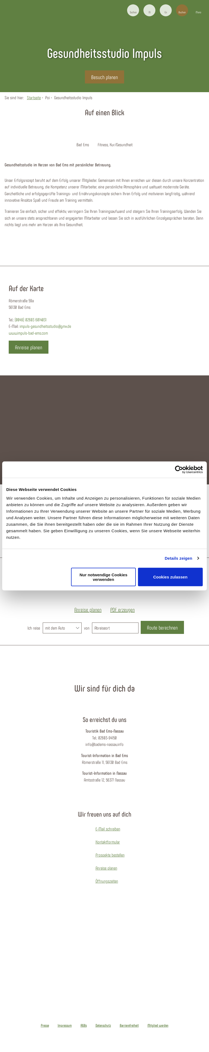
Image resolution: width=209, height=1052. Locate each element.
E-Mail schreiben (108, 828)
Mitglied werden (157, 1025)
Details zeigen (178, 558)
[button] (149, 10)
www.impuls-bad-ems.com (28, 332)
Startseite (34, 97)
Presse (45, 1025)
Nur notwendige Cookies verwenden (103, 576)
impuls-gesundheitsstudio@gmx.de (45, 326)
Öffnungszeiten (107, 880)
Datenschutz (103, 1025)
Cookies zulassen (170, 577)
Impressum (65, 1025)
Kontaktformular (108, 841)
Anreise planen (106, 867)
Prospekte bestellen (110, 854)
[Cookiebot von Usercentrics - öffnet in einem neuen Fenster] (179, 470)
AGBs (84, 1025)
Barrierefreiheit (129, 1025)
